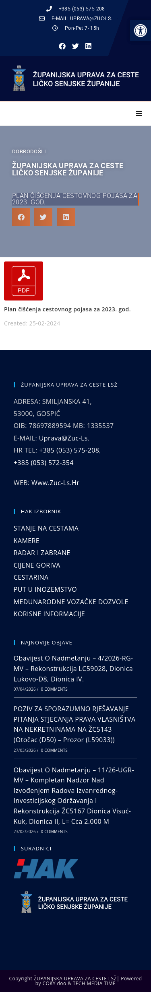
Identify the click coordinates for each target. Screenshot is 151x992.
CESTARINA (31, 577)
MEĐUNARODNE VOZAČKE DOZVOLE (71, 601)
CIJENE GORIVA (37, 565)
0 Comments (54, 689)
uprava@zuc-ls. (64, 438)
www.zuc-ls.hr (55, 482)
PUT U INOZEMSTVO (45, 589)
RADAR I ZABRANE (42, 552)
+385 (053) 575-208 (69, 450)
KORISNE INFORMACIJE (49, 613)
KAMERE (26, 540)
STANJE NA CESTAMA (46, 528)
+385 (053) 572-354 (44, 462)
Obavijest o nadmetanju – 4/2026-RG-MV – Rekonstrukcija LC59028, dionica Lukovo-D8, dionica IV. (73, 668)
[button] (62, 46)
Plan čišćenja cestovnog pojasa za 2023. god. (74, 199)
